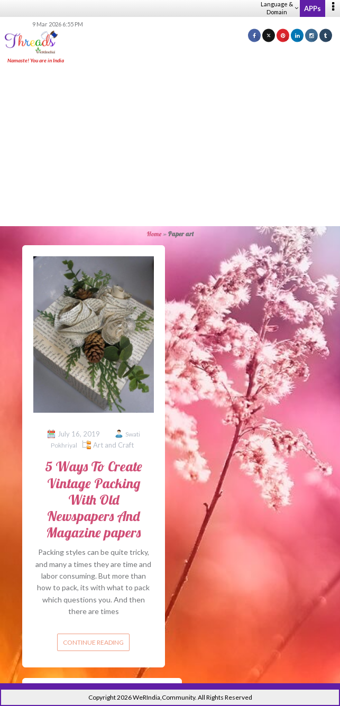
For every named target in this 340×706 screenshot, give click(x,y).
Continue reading (93, 642)
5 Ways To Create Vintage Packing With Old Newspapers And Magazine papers (93, 499)
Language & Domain (279, 8)
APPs (312, 8)
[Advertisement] (174, 146)
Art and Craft (113, 445)
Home (154, 234)
